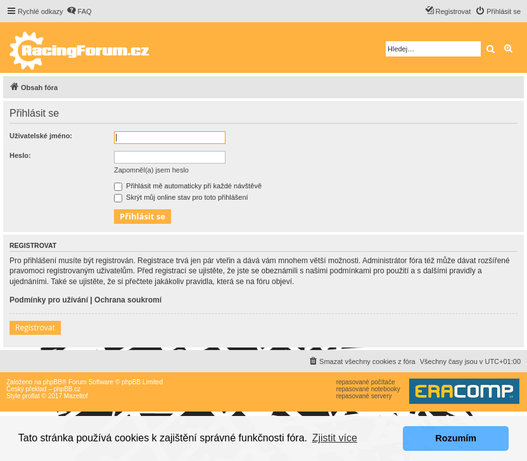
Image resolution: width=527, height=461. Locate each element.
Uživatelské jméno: (41, 136)
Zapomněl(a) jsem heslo (151, 170)
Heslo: (20, 155)
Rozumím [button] (455, 438)
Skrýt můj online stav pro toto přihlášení (181, 197)
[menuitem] (79, 11)
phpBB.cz (66, 389)
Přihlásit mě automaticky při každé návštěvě (188, 186)
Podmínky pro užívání (49, 299)
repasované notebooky (368, 389)
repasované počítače (365, 382)
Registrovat (35, 327)
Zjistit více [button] (334, 437)
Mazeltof (76, 396)
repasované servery (364, 396)
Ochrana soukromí (128, 299)
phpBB (52, 382)
